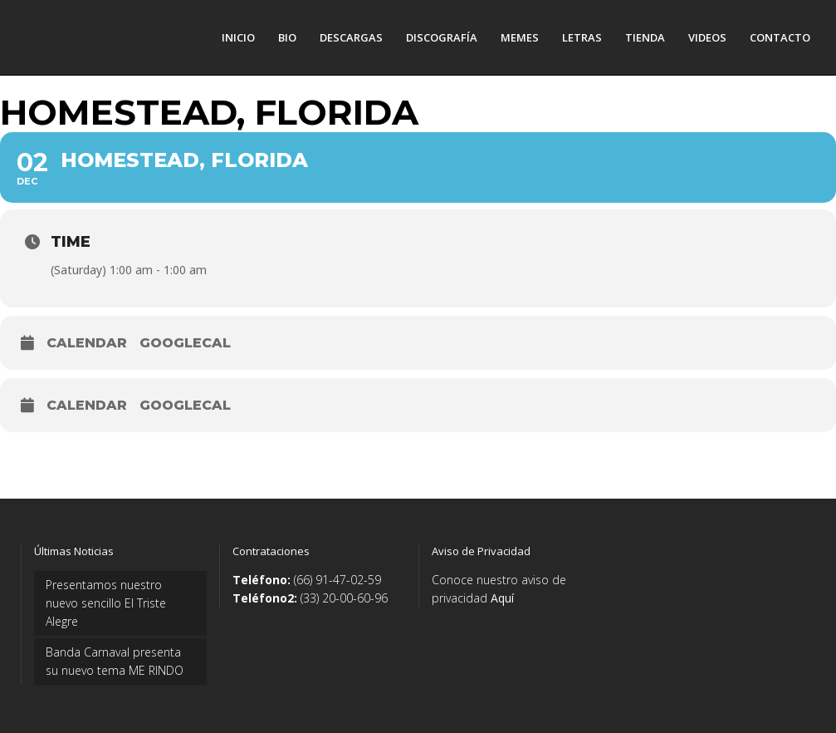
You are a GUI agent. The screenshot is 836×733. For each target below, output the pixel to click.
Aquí (502, 598)
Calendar (86, 343)
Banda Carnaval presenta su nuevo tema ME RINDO (114, 661)
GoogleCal (185, 343)
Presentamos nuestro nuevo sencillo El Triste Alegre (106, 603)
